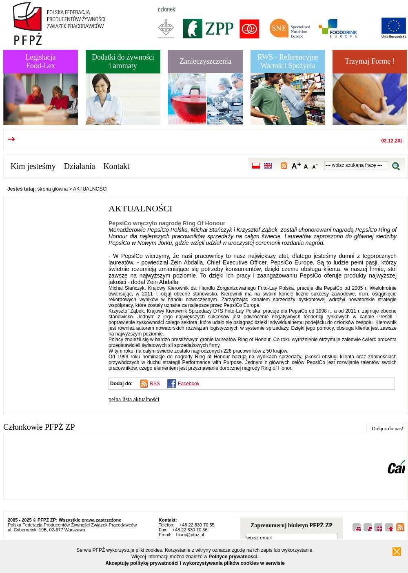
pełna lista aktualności (134, 399)
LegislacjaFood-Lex (41, 61)
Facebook (189, 383)
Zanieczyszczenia (205, 61)
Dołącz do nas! (388, 428)
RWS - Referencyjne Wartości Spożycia (287, 61)
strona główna (52, 189)
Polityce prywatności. (233, 557)
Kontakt (116, 166)
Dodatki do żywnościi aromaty (123, 61)
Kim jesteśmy (33, 166)
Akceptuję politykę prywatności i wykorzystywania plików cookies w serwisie (195, 563)
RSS (155, 383)
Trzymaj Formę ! (370, 61)
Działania (79, 166)
